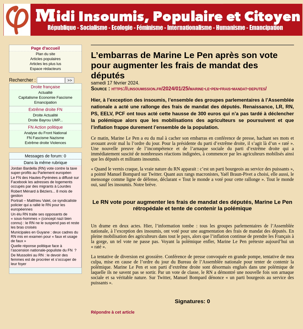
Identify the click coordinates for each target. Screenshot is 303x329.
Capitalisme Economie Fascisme (46, 97)
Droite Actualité (45, 115)
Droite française (45, 87)
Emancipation (45, 102)
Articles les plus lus (45, 64)
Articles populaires (45, 59)
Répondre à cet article (112, 312)
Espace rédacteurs (45, 68)
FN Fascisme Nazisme (45, 138)
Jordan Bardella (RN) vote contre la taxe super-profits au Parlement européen (44, 170)
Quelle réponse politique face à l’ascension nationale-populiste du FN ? (43, 248)
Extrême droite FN (45, 109)
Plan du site (45, 54)
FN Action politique (45, 127)
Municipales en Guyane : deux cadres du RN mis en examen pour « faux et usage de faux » (44, 236)
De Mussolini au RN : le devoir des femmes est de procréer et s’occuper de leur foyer (43, 259)
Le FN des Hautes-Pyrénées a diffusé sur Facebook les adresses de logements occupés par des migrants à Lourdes (45, 181)
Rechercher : (22, 80)
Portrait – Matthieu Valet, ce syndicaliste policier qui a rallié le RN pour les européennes (44, 204)
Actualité (45, 92)
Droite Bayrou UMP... (45, 120)
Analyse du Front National (45, 133)
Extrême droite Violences (45, 143)
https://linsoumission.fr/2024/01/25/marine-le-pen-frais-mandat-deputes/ (189, 88)
